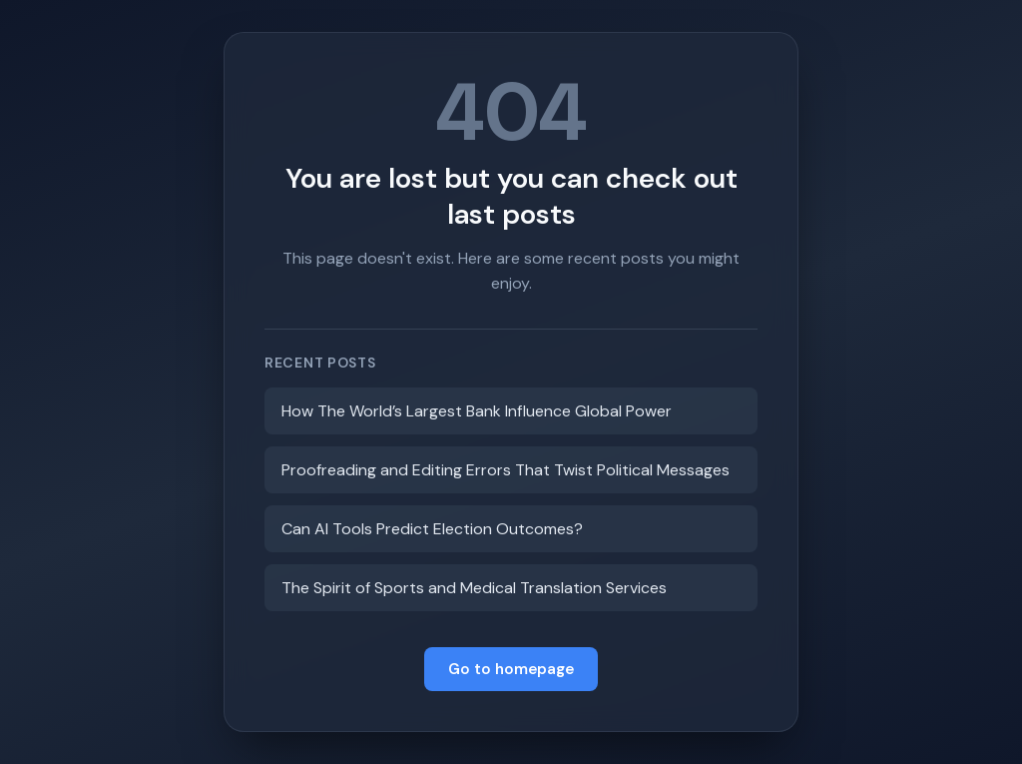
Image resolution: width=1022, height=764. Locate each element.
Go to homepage (511, 669)
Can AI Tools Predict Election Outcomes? (432, 528)
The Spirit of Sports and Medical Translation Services (474, 587)
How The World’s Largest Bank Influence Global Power (476, 410)
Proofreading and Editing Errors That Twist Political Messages (505, 469)
